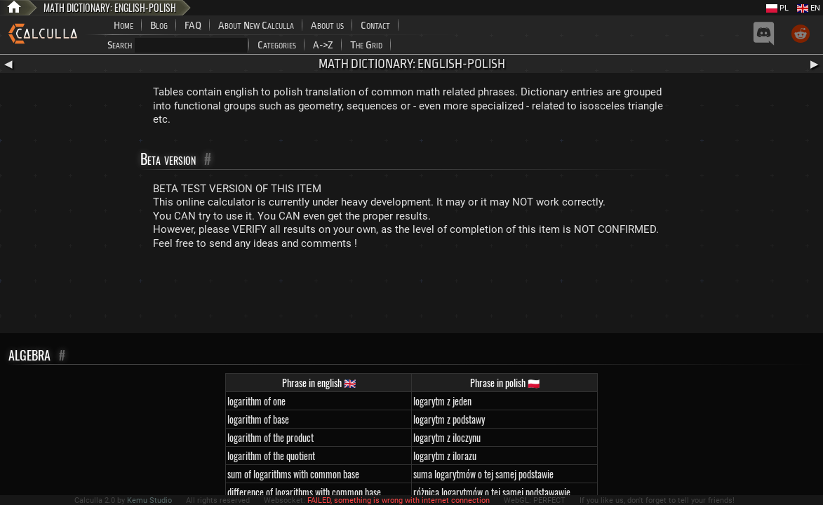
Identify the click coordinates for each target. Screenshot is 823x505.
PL (777, 8)
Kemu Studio (149, 500)
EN (808, 8)
